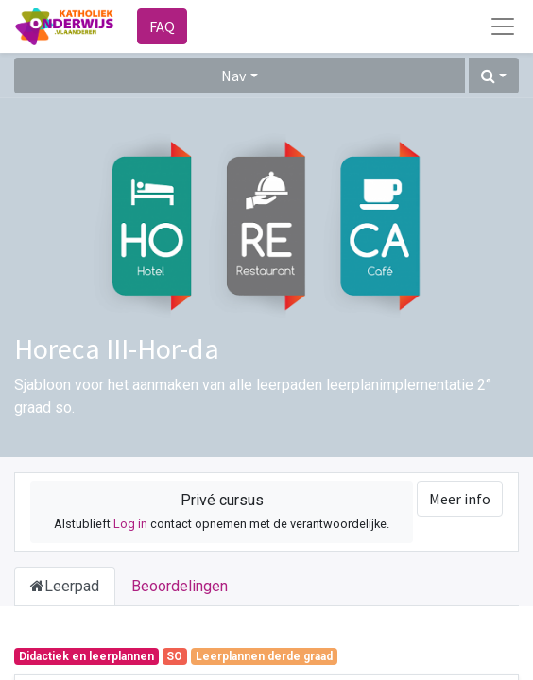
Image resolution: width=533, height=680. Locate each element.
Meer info (459, 498)
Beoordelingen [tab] (179, 586)
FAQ (162, 26)
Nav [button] (233, 75)
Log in (130, 524)
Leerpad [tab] (64, 586)
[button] (494, 76)
